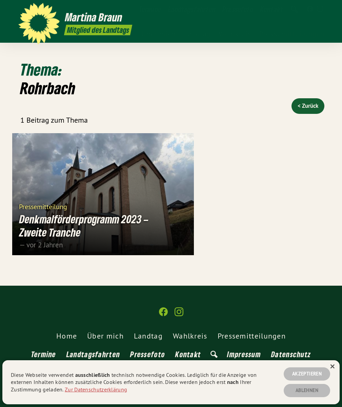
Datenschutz (291, 354)
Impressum (244, 354)
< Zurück (308, 105)
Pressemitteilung (43, 206)
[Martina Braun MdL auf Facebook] (310, 9)
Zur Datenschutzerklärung (96, 389)
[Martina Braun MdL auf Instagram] (320, 9)
